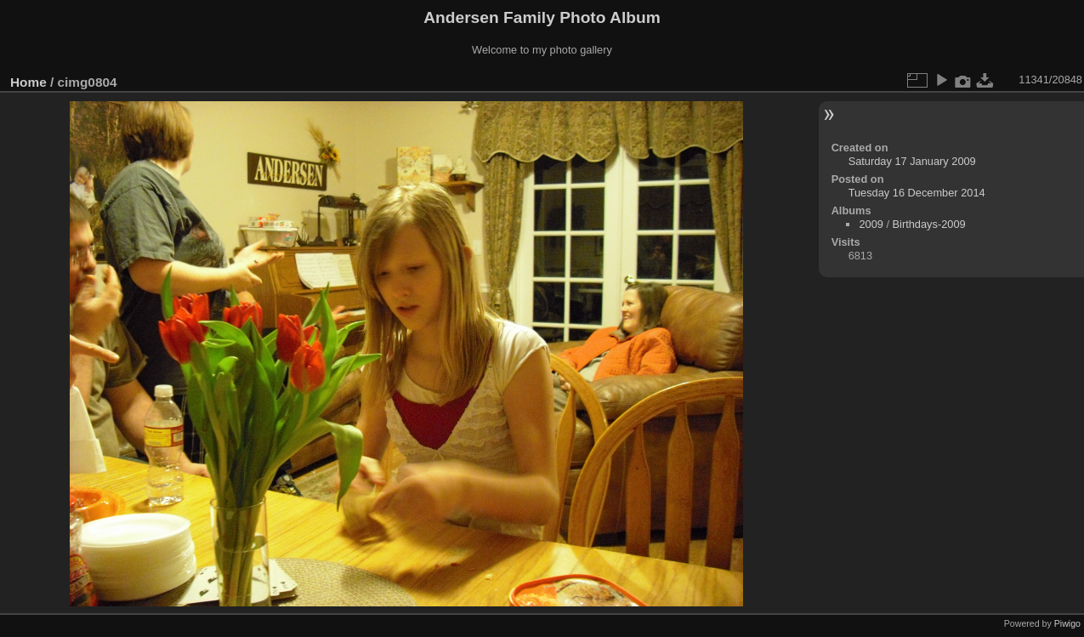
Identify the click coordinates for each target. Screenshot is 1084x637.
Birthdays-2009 (929, 224)
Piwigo (1067, 623)
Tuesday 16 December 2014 (916, 192)
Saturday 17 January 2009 (912, 161)
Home (28, 82)
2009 (871, 224)
